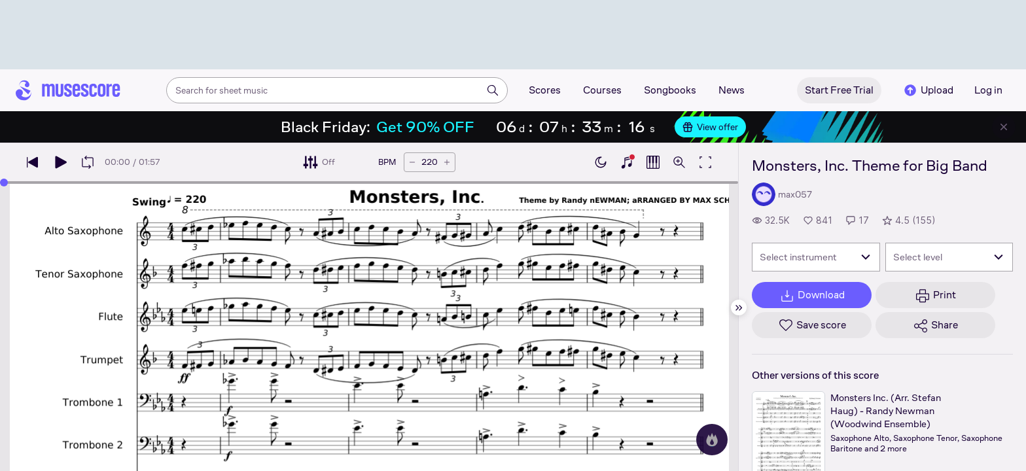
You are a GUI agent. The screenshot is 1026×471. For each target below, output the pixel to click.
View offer (710, 127)
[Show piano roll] (653, 162)
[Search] (492, 90)
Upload (927, 90)
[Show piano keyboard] (627, 162)
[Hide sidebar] (739, 307)
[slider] (4, 182)
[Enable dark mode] (601, 162)
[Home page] (68, 90)
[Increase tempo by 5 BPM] (446, 162)
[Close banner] (1004, 127)
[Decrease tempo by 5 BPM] (412, 162)
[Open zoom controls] (679, 162)
